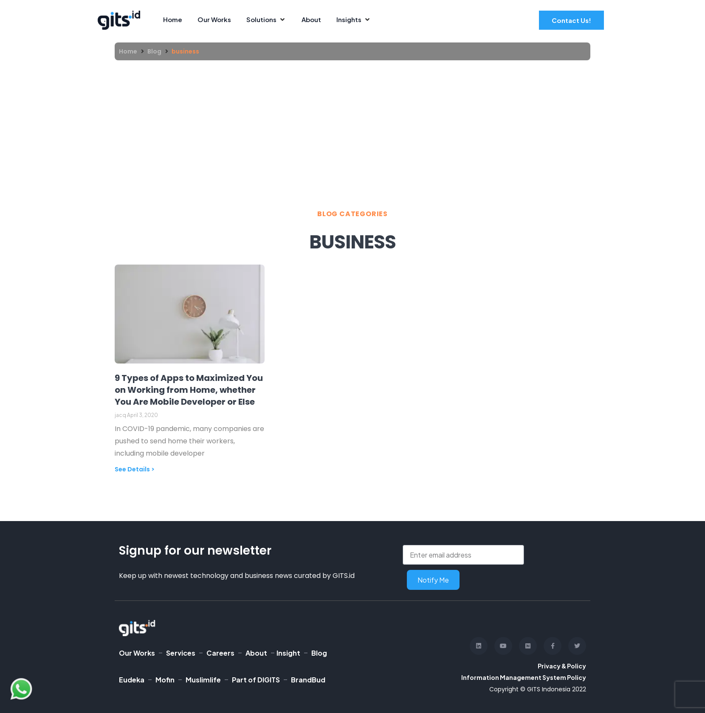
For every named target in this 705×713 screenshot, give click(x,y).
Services (180, 652)
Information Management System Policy (523, 677)
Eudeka (131, 679)
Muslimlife (203, 679)
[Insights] (353, 20)
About (256, 652)
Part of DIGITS (256, 679)
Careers (220, 652)
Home (128, 51)
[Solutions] (266, 20)
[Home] (172, 20)
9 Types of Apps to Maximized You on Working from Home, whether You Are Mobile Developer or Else (189, 390)
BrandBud (308, 679)
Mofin (165, 679)
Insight (288, 652)
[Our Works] (214, 20)
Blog (154, 51)
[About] (311, 20)
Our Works (137, 652)
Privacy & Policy (562, 666)
